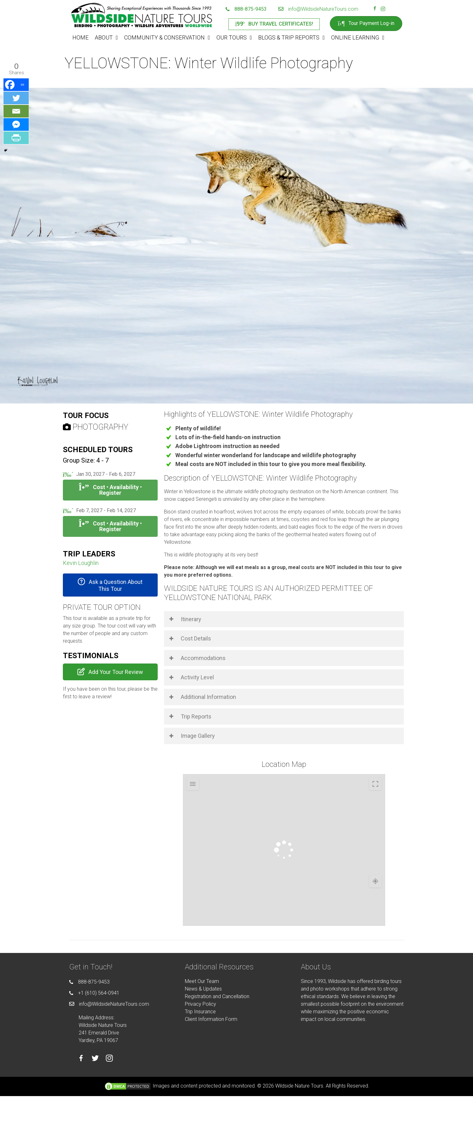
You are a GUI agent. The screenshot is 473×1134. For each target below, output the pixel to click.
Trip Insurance (200, 1012)
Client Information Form (211, 1019)
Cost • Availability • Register (110, 490)
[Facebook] (16, 84)
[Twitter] (16, 98)
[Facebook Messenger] (16, 124)
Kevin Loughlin (81, 563)
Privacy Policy (200, 1004)
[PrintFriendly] (16, 137)
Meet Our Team (202, 981)
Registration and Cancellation (217, 996)
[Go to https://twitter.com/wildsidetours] (95, 1059)
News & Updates (203, 989)
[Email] (16, 111)
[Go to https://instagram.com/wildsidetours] (382, 9)
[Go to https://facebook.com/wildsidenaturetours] (374, 9)
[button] (110, 585)
